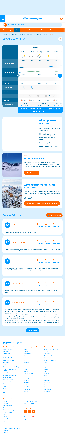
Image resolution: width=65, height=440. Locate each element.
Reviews (52, 30)
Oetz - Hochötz (7, 349)
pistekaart (48, 136)
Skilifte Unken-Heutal (8, 358)
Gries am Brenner (28, 373)
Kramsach (46, 373)
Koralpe (46, 369)
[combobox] (34, 25)
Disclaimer (5, 430)
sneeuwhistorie (56, 136)
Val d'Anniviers (38, 34)
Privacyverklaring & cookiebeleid (11, 428)
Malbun (5, 386)
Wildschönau (47, 376)
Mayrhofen (47, 391)
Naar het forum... (32, 173)
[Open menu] (2, 18)
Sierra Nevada (6, 384)
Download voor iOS (29, 403)
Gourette (47, 380)
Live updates (6, 419)
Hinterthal (47, 382)
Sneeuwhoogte (7, 30)
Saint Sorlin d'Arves (49, 356)
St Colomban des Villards (51, 349)
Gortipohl (26, 382)
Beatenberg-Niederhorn (9, 382)
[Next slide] (60, 76)
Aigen (45, 362)
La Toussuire (47, 389)
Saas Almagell (27, 384)
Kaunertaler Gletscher (9, 360)
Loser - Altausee (7, 373)
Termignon (26, 362)
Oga (45, 367)
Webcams (5, 403)
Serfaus (46, 378)
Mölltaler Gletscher (8, 379)
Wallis (30, 34)
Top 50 (5, 401)
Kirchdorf (26, 380)
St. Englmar (27, 356)
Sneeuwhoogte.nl (7, 34)
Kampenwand (6, 353)
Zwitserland (24, 34)
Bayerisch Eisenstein (49, 358)
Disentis (26, 371)
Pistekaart (44, 30)
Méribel (46, 384)
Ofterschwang (27, 389)
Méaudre (5, 388)
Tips (4, 414)
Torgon (46, 351)
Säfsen (4, 393)
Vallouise (26, 391)
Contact (5, 432)
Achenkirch (47, 364)
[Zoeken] (34, 25)
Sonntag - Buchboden (50, 360)
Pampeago (26, 378)
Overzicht (17, 34)
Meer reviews (32, 330)
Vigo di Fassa (27, 387)
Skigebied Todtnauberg (9, 375)
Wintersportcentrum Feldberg (11, 367)
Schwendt (47, 353)
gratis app (50, 143)
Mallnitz (26, 351)
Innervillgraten (27, 353)
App (4, 421)
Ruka (25, 360)
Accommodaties (7, 412)
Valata (46, 371)
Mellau (5, 390)
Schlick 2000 (6, 351)
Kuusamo (26, 364)
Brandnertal (6, 356)
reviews (41, 137)
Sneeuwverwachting (8, 410)
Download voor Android (30, 401)
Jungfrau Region (7, 377)
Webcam (23, 30)
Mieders (26, 358)
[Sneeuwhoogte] (32, 18)
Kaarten (5, 408)
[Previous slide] (17, 76)
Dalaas (46, 387)
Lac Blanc (5, 364)
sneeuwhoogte (51, 134)
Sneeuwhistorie (34, 30)
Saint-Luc (46, 34)
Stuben (25, 369)
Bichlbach (26, 349)
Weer (16, 30)
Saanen (25, 367)
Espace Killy (6, 362)
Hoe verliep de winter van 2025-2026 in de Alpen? (42, 203)
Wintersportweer (7, 405)
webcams (42, 136)
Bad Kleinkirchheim (29, 376)
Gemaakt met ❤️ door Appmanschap (30, 418)
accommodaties (50, 137)
